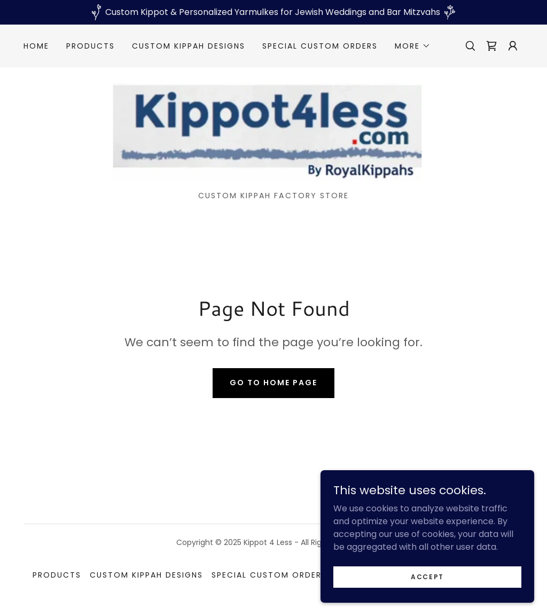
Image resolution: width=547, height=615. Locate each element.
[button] (413, 46)
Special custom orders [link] (320, 46)
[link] (491, 46)
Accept (427, 576)
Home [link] (36, 46)
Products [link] (90, 46)
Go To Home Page (273, 382)
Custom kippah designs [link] (188, 46)
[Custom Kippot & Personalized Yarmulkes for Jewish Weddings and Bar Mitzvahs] (273, 12)
